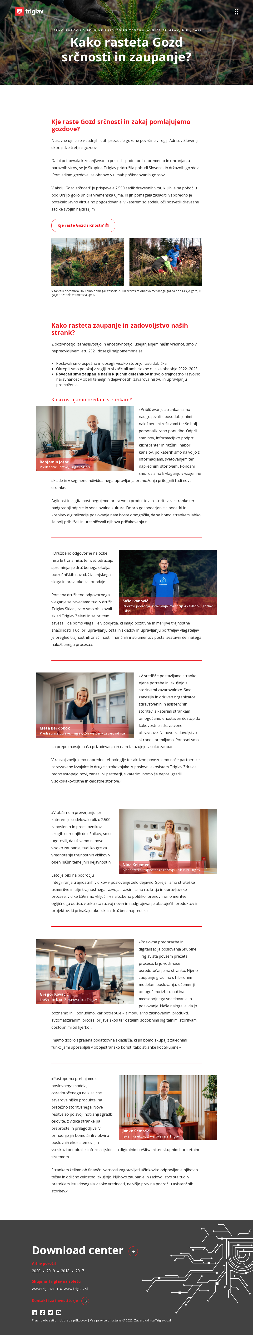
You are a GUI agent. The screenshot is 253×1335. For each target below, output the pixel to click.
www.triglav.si (76, 1288)
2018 (65, 1270)
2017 (79, 1270)
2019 (50, 1270)
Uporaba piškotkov (73, 1320)
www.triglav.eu (45, 1288)
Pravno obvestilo (44, 1320)
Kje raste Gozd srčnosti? (83, 225)
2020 (36, 1270)
